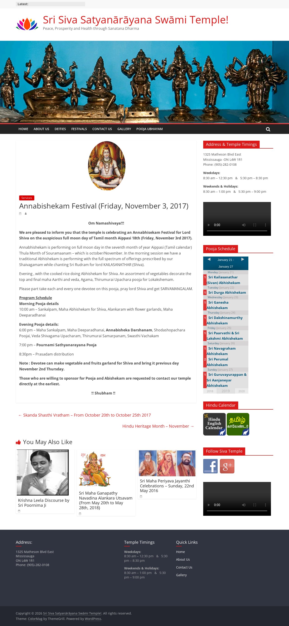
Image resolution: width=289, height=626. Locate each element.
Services (26, 198)
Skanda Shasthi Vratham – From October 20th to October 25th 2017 (84, 415)
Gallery (124, 129)
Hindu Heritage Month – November (158, 426)
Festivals (79, 129)
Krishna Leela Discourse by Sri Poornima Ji (43, 503)
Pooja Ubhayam (149, 129)
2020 (241, 391)
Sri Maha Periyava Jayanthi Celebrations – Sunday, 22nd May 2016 (167, 485)
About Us (41, 129)
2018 (210, 391)
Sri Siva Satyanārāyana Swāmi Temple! (135, 19)
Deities (60, 129)
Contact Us (102, 129)
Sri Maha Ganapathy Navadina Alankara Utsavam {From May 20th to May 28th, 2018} (106, 500)
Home (23, 129)
